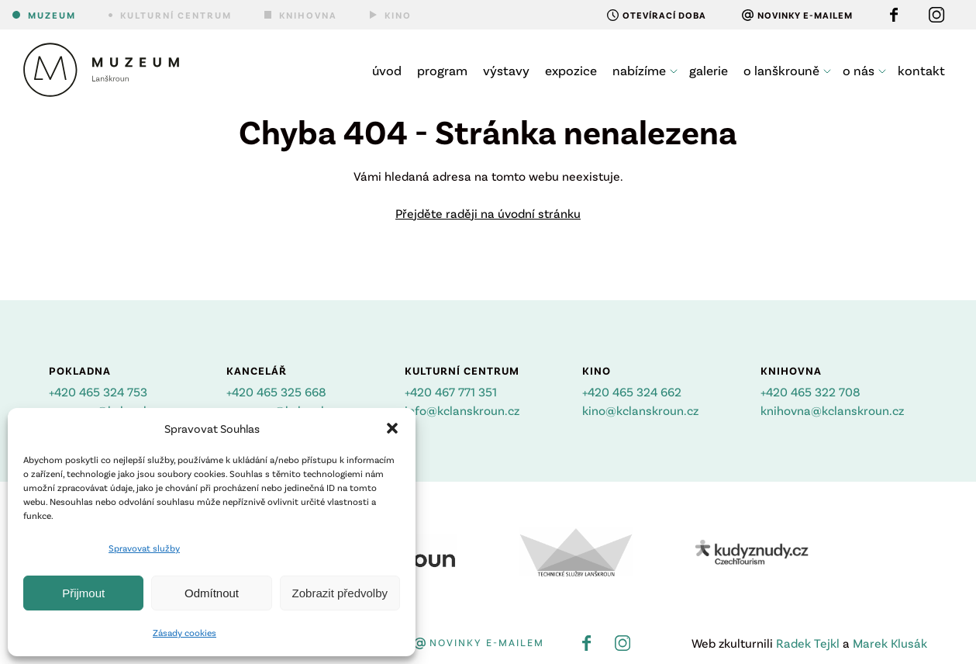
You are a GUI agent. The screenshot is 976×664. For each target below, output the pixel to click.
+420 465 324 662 (631, 391)
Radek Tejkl (808, 642)
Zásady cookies (184, 632)
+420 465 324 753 (98, 391)
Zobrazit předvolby (340, 593)
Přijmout (83, 593)
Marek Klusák (890, 642)
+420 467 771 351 (451, 391)
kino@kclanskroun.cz (640, 410)
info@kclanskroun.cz (462, 410)
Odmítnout (212, 593)
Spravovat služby (144, 547)
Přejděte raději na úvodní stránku (488, 213)
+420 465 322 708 (810, 391)
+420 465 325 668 (276, 391)
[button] (392, 428)
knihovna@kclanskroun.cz (832, 410)
